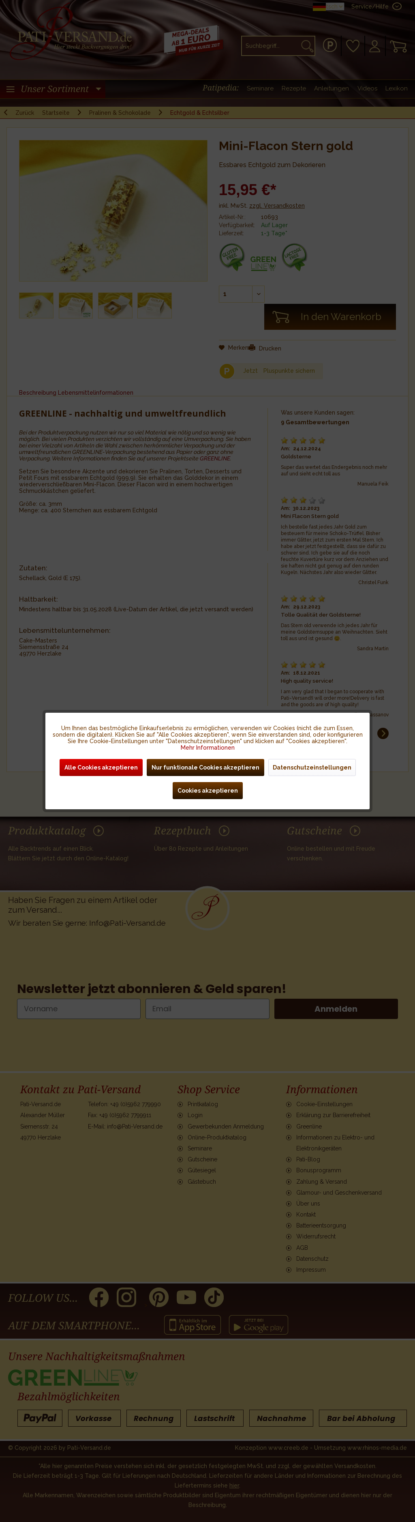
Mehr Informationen (208, 747)
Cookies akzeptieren (208, 790)
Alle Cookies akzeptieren (101, 767)
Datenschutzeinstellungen (312, 767)
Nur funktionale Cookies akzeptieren (205, 767)
